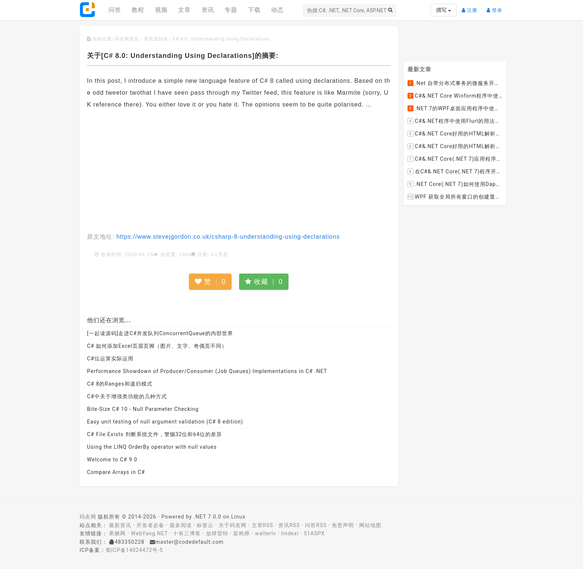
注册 (471, 7)
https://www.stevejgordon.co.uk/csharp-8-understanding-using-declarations (227, 236)
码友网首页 (127, 39)
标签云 (205, 525)
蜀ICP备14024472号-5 (134, 550)
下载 (254, 9)
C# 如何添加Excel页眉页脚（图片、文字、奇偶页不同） (157, 346)
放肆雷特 (217, 533)
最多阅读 (181, 525)
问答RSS (315, 525)
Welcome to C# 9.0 (112, 459)
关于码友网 (233, 525)
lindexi (290, 533)
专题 (231, 9)
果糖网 (117, 533)
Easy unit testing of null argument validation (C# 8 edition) (165, 422)
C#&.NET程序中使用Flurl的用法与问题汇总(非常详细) (455, 121)
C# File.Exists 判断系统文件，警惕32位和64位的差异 (154, 434)
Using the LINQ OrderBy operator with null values (152, 447)
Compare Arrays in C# (116, 472)
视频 (161, 9)
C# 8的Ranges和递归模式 (119, 384)
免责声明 (343, 525)
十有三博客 (187, 533)
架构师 (241, 533)
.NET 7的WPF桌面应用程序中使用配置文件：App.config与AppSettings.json (455, 108)
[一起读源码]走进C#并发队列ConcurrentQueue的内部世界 (160, 333)
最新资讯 (120, 525)
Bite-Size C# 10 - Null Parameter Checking (143, 409)
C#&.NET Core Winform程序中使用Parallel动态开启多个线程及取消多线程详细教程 (455, 96)
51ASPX (314, 533)
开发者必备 (150, 525)
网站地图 (370, 525)
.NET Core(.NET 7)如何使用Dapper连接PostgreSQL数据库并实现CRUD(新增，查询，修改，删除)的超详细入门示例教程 (455, 184)
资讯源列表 (156, 39)
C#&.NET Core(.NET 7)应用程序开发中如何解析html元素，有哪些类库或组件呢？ (455, 159)
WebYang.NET (149, 533)
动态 (277, 9)
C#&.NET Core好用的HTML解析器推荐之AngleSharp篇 (455, 146)
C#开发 (219, 254)
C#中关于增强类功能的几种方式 (127, 396)
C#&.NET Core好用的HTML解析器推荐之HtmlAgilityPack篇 (455, 134)
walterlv (265, 533)
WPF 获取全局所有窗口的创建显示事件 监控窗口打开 (455, 197)
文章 (184, 9)
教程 (138, 9)
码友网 (88, 517)
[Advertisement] (238, 171)
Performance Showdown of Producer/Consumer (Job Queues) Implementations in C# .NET (207, 371)
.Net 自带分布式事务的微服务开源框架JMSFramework (455, 83)
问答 (115, 9)
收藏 (264, 281)
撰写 (443, 10)
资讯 (208, 9)
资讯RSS (289, 525)
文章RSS (262, 525)
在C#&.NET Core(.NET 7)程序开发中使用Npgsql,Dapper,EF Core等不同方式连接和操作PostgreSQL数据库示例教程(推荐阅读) (455, 172)
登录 (496, 7)
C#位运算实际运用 (110, 359)
